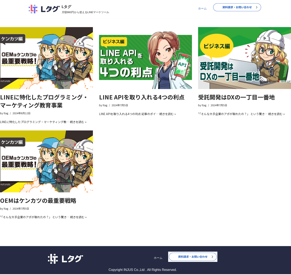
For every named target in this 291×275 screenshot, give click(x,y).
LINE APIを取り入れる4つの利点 (142, 97)
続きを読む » (78, 122)
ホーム (202, 8)
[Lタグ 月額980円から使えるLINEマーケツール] (69, 9)
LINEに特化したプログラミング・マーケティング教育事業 (44, 101)
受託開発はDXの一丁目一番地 (236, 97)
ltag (6, 113)
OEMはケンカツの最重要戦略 (38, 201)
